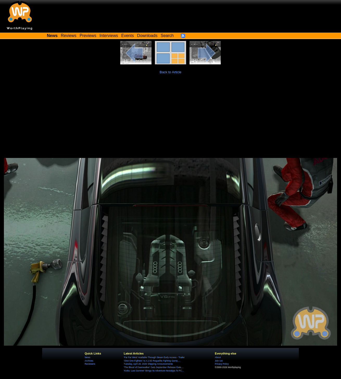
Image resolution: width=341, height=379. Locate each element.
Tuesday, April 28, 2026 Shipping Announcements (148, 364)
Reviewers (90, 364)
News (87, 357)
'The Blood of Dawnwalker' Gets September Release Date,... (154, 367)
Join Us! (219, 360)
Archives (89, 360)
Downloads (147, 35)
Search (167, 35)
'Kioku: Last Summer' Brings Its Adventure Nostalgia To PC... (154, 370)
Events (127, 35)
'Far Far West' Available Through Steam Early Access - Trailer (154, 357)
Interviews (108, 35)
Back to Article (170, 72)
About (217, 357)
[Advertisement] (170, 118)
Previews (88, 35)
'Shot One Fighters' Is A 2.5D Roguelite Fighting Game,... (152, 360)
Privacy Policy (222, 364)
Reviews (69, 35)
